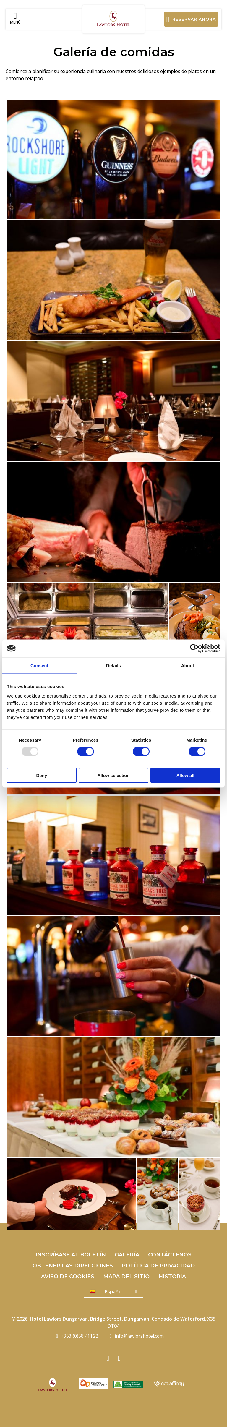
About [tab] (187, 665)
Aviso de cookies (67, 1276)
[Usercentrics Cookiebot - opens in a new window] (194, 648)
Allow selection (113, 775)
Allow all (185, 775)
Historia (172, 1276)
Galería (127, 1254)
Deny (41, 775)
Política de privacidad (158, 1265)
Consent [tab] (39, 665)
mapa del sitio (126, 1276)
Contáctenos (170, 1254)
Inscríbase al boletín (70, 1254)
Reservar (191, 19)
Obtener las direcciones (73, 1265)
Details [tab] (113, 665)
